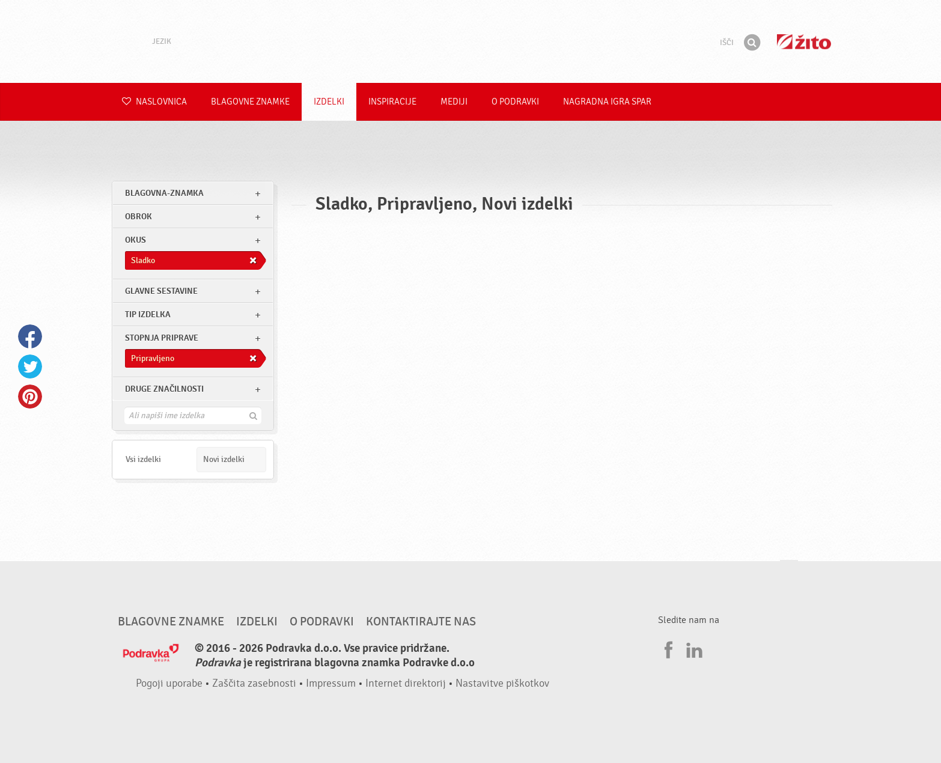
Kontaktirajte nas (421, 622)
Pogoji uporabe (169, 683)
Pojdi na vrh (789, 571)
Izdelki (329, 102)
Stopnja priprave (161, 338)
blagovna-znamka (164, 193)
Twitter (30, 366)
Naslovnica (154, 102)
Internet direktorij (405, 683)
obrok (138, 216)
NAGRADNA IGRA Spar (607, 102)
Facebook (30, 336)
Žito (804, 41)
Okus (135, 240)
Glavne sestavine (161, 291)
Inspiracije (392, 102)
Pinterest (30, 397)
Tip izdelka (148, 314)
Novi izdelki (224, 459)
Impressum (331, 683)
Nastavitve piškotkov (502, 683)
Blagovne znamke (250, 102)
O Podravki (515, 102)
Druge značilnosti (164, 389)
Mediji (453, 102)
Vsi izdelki (143, 459)
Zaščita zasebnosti (254, 683)
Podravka (470, 41)
